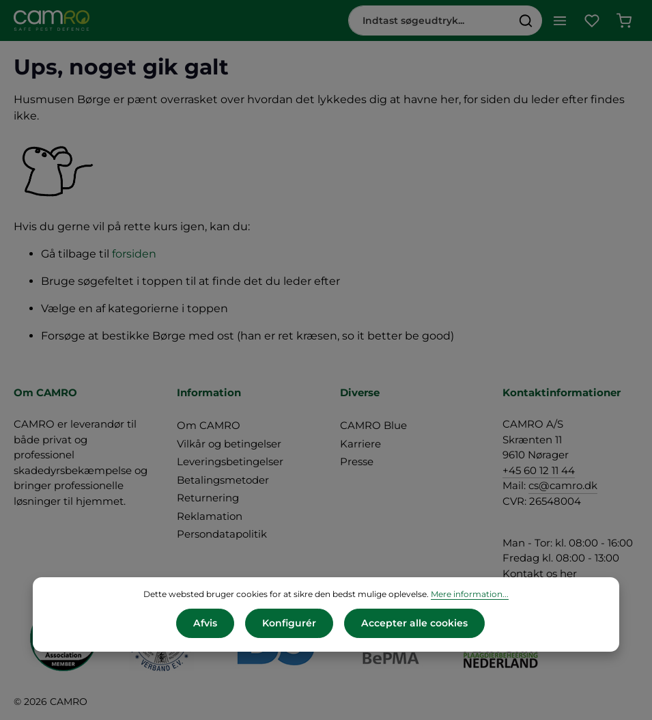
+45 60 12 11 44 (538, 470)
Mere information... (470, 594)
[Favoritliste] (591, 21)
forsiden (134, 253)
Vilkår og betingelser (229, 443)
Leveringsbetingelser (230, 461)
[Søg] (526, 20)
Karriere (360, 443)
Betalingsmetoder (223, 479)
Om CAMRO (208, 425)
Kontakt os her (539, 573)
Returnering (208, 497)
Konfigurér (289, 623)
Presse (356, 461)
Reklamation (209, 516)
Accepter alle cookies (414, 623)
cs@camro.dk (562, 485)
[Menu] (559, 21)
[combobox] (429, 20)
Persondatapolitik (222, 533)
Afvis (205, 623)
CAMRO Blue (373, 425)
